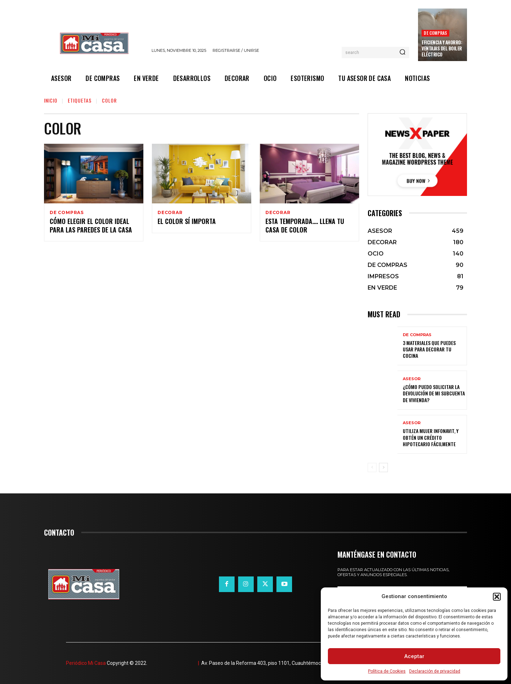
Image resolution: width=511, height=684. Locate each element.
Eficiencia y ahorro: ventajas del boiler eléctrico (442, 48)
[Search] (402, 52)
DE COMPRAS (435, 33)
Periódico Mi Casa (86, 663)
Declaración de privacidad (434, 671)
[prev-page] (372, 467)
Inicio (50, 100)
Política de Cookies (387, 671)
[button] (496, 596)
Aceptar (414, 656)
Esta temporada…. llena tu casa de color (304, 226)
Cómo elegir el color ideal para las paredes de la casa (91, 226)
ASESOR (412, 379)
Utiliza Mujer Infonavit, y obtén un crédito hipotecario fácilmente (430, 437)
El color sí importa (187, 222)
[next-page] (383, 467)
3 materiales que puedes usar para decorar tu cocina (429, 349)
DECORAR (170, 212)
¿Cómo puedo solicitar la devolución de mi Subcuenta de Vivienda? (434, 393)
